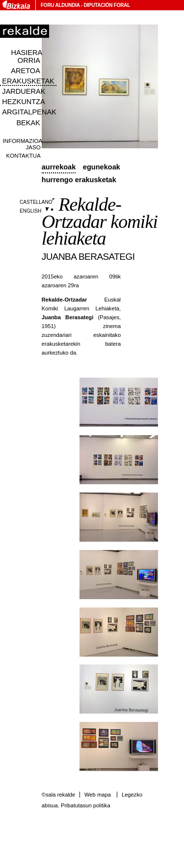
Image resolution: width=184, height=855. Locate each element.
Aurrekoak (59, 167)
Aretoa (25, 71)
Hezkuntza (23, 102)
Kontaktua (23, 155)
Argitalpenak (29, 112)
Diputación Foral (106, 5)
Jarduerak (23, 91)
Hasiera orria (26, 56)
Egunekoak (101, 167)
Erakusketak (28, 81)
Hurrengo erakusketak (79, 180)
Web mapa (97, 795)
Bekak (28, 123)
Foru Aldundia (60, 5)
